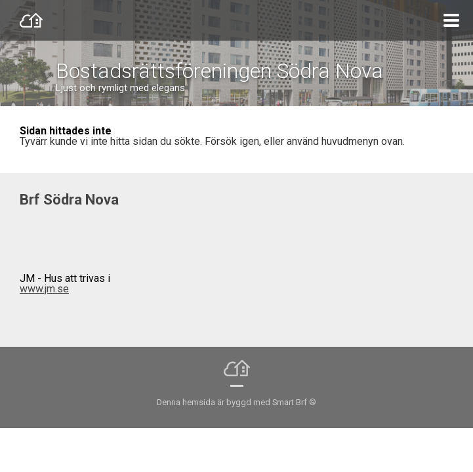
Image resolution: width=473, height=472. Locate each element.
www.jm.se (44, 289)
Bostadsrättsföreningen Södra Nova (219, 70)
